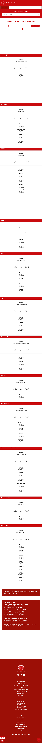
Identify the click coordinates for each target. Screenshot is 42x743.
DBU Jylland (21, 722)
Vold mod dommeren (21, 687)
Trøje (15, 67)
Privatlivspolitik (21, 693)
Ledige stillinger (21, 683)
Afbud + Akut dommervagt (21, 689)
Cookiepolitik (21, 695)
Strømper (27, 67)
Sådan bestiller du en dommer (21, 685)
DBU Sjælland (21, 728)
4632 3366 (15, 593)
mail (5, 593)
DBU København (21, 724)
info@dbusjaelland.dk (21, 709)
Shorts (21, 67)
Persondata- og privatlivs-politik (21, 734)
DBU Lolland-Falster (21, 726)
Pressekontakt (21, 681)
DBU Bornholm (21, 718)
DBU (21, 716)
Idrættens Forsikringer (21, 691)
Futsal (21, 730)
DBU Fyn (21, 720)
